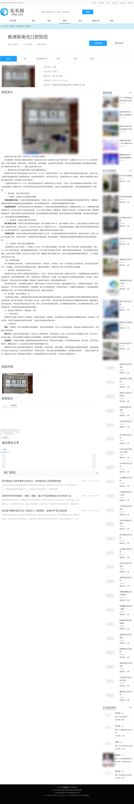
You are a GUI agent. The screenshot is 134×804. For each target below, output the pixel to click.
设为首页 (115, 3)
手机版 (94, 3)
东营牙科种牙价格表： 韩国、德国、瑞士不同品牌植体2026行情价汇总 (36, 496)
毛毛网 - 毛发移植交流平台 (12, 12)
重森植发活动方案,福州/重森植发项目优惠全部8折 (125, 156)
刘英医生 (14, 405)
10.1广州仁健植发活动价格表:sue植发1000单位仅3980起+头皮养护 (126, 99)
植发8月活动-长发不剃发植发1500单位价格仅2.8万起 (126, 127)
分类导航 (12, 21)
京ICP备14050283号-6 (51, 795)
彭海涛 (119, 713)
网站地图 (101, 3)
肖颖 (118, 742)
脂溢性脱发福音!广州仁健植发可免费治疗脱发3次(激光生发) (126, 142)
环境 (75, 59)
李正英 (119, 726)
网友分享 (96, 21)
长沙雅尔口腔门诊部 (125, 775)
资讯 (111, 21)
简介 (25, 59)
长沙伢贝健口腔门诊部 (126, 746)
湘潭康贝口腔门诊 (126, 259)
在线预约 (5, 437)
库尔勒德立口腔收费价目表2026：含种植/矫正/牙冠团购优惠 (31, 481)
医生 (80, 21)
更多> (97, 473)
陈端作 (119, 755)
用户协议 (59, 787)
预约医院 (119, 43)
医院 (65, 21)
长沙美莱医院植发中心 (126, 759)
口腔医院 (12, 26)
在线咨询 (130, 3)
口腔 (4, 449)
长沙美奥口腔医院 (126, 197)
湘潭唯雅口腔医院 (126, 238)
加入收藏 (122, 3)
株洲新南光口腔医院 (24, 26)
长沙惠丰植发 (123, 717)
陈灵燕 (119, 771)
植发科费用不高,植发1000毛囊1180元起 (126, 113)
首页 (33, 21)
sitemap (108, 3)
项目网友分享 (42, 59)
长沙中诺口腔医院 (126, 176)
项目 (49, 21)
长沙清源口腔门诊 (126, 421)
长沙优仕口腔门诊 (126, 343)
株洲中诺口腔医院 (126, 322)
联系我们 (76, 790)
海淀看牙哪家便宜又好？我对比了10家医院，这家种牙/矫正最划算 (34, 510)
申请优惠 (98, 43)
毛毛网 (5, 26)
